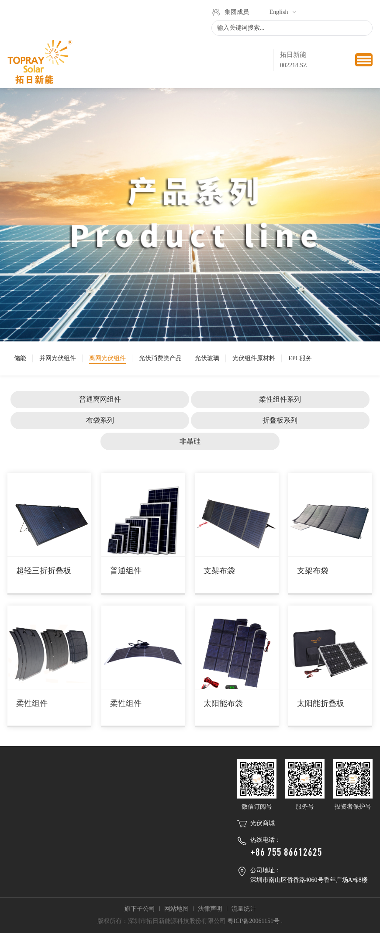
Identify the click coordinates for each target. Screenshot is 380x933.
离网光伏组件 (107, 358)
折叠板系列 (280, 420)
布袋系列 (100, 420)
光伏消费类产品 (160, 358)
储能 (20, 358)
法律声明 (210, 908)
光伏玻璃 (207, 358)
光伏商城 (262, 823)
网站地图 (176, 908)
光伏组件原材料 (253, 358)
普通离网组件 (100, 399)
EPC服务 (300, 358)
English (278, 12)
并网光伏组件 (57, 358)
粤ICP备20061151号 (254, 921)
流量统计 (243, 908)
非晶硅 (190, 441)
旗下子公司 (139, 908)
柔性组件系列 (280, 399)
